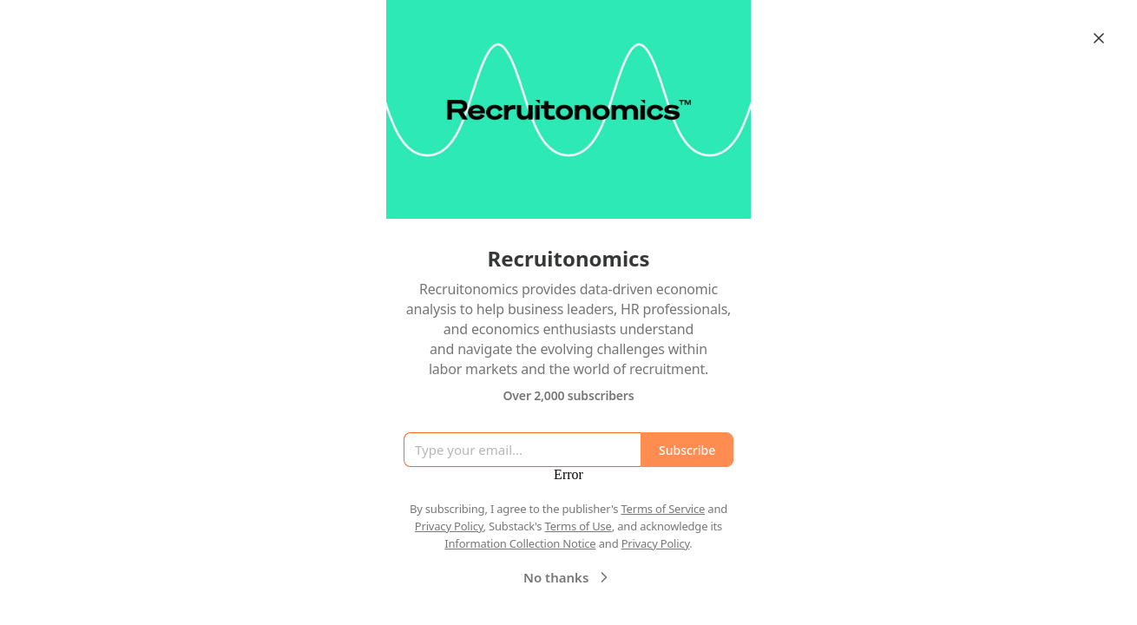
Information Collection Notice (519, 543)
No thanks (568, 577)
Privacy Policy (449, 526)
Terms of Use (578, 526)
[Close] (1098, 38)
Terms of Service (663, 508)
